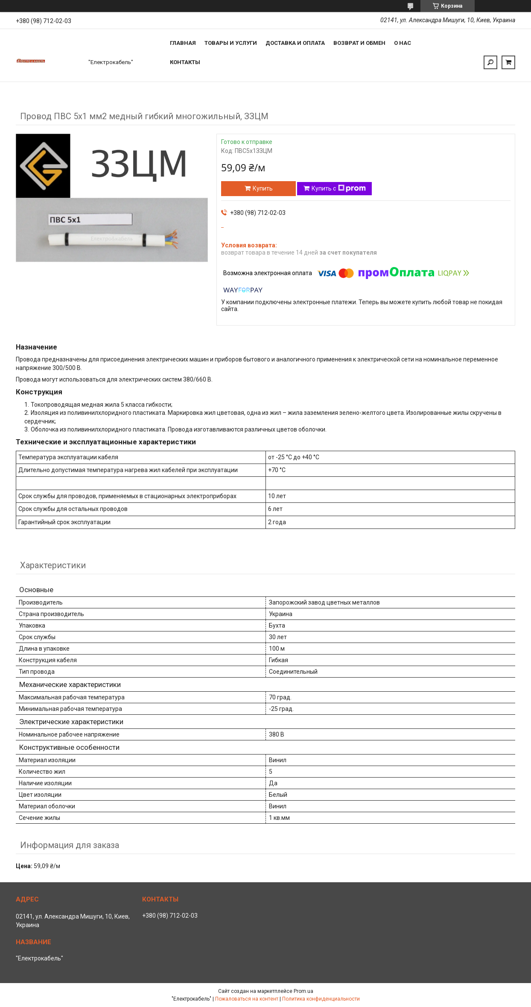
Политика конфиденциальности (321, 999)
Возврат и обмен (359, 43)
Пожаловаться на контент (246, 999)
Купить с (339, 188)
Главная (183, 43)
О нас (402, 43)
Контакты (185, 62)
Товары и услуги (230, 43)
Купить (263, 188)
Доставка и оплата (295, 43)
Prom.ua (303, 991)
